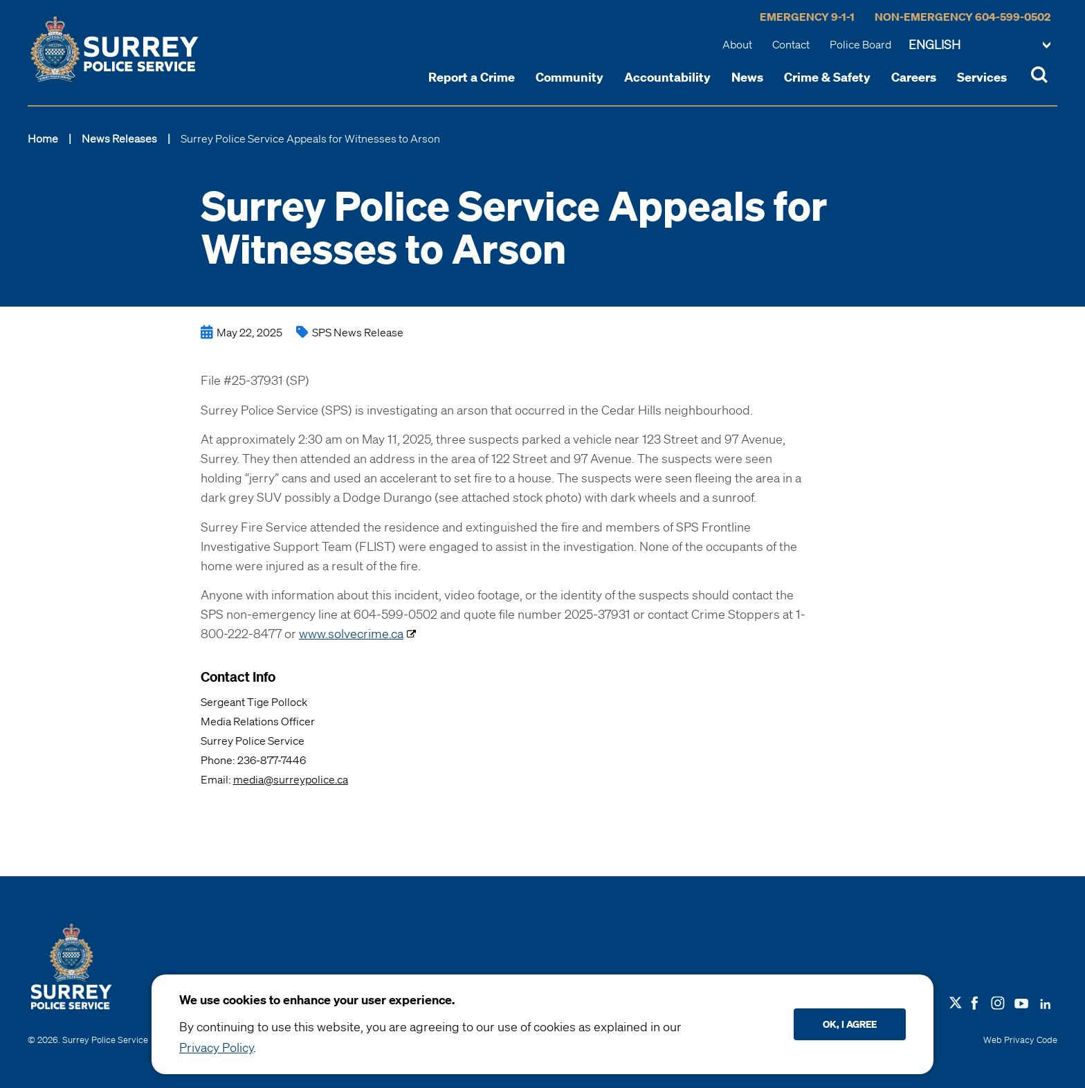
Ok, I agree (850, 1024)
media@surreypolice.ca (290, 779)
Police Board (860, 44)
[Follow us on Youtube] (1021, 1001)
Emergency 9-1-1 (807, 17)
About (737, 44)
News (747, 76)
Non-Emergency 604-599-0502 (962, 17)
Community (569, 76)
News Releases (119, 138)
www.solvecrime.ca (351, 633)
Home (43, 138)
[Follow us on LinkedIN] (1045, 1001)
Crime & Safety (827, 76)
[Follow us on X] (956, 1002)
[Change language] (979, 46)
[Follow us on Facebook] (974, 1001)
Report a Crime (471, 76)
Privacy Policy (216, 1047)
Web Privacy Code (1020, 1040)
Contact (791, 44)
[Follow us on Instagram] (998, 1001)
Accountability (667, 76)
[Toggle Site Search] (1039, 77)
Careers (913, 76)
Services (982, 76)
